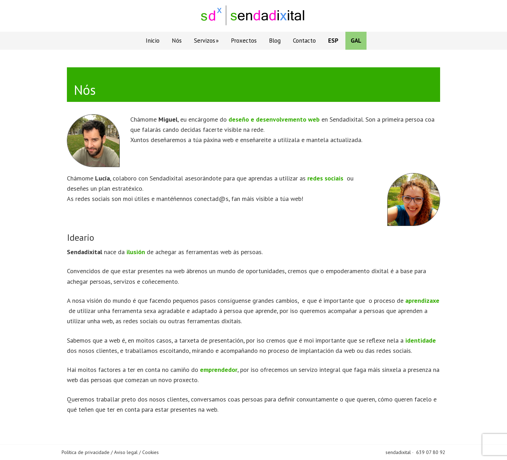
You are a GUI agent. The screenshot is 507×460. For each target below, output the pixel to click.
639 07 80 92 (430, 452)
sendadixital (398, 452)
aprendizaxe (422, 300)
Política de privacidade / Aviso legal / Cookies (110, 452)
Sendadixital (253, 16)
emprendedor (218, 370)
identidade (420, 340)
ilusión (135, 252)
